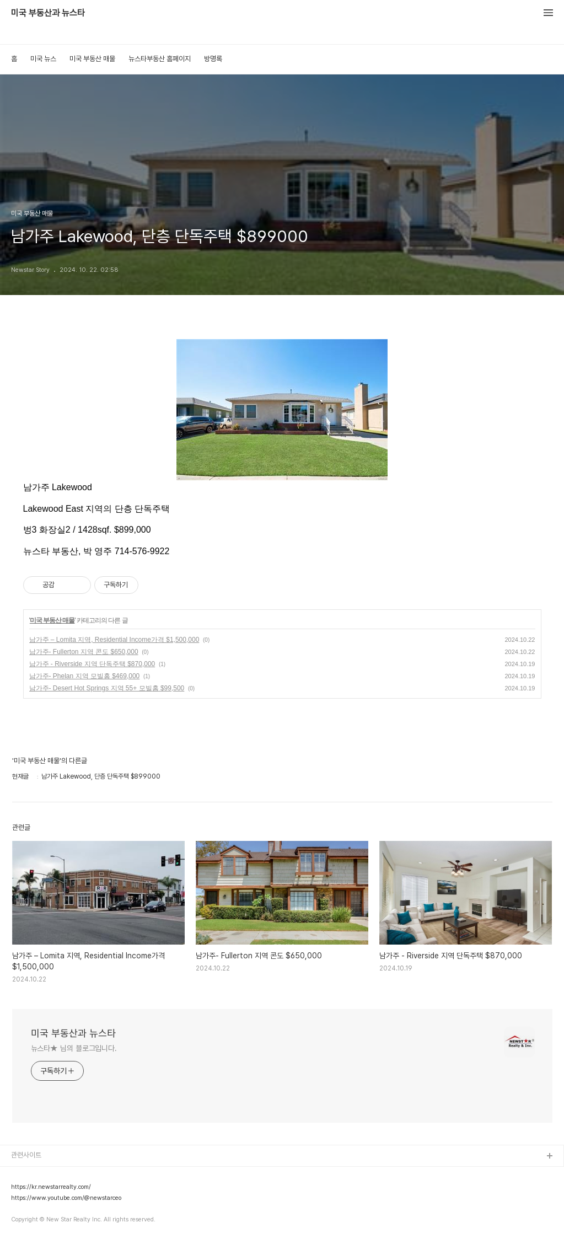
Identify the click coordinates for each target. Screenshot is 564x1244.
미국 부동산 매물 (92, 59)
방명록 (213, 59)
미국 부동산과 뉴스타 (48, 13)
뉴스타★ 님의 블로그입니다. (74, 1048)
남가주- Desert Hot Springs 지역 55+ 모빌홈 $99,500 (107, 688)
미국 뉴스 (43, 59)
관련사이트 (26, 1155)
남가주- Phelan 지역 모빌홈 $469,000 (84, 676)
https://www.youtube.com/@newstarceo (66, 1198)
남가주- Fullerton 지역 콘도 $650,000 (83, 652)
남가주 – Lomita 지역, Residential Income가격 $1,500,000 (114, 640)
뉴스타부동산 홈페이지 (159, 59)
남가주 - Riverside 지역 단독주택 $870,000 (92, 664)
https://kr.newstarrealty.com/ (51, 1187)
